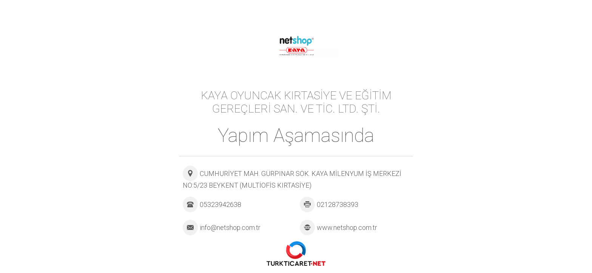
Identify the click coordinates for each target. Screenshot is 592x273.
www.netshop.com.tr (347, 227)
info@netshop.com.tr (230, 227)
